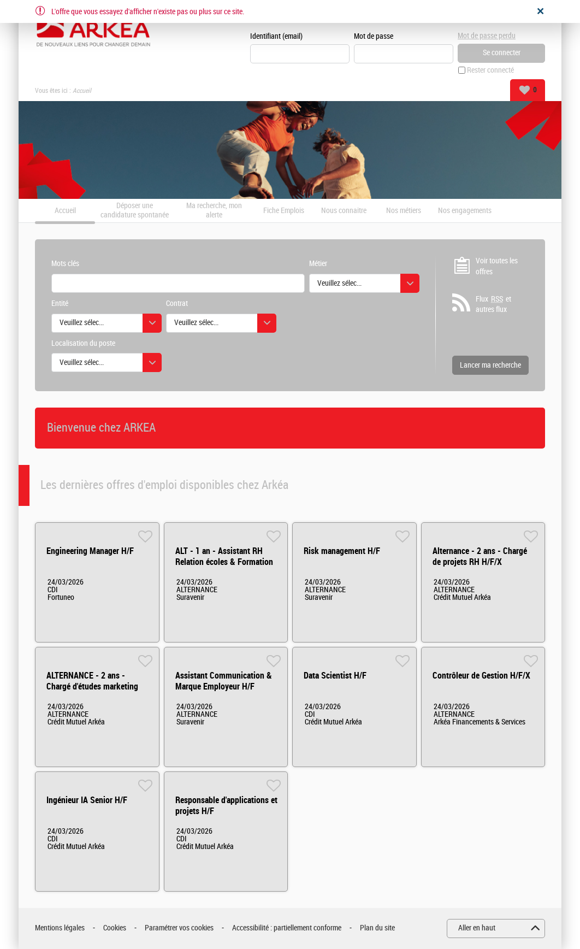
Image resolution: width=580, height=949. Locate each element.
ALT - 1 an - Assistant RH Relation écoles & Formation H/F (224, 562)
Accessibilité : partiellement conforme (286, 928)
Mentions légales (60, 928)
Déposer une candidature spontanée (134, 211)
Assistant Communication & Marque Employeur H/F (223, 681)
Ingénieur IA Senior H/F (86, 800)
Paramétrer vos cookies (179, 928)
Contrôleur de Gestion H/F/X (481, 675)
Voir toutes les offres (497, 266)
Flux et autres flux (493, 304)
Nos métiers (403, 211)
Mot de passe (373, 36)
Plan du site (377, 928)
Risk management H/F (342, 551)
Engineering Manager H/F (90, 551)
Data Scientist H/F (335, 675)
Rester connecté (490, 70)
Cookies (114, 928)
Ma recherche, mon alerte (214, 211)
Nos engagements (465, 211)
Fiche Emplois (283, 211)
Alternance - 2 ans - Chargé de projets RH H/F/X (480, 556)
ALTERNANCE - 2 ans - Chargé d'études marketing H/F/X (92, 686)
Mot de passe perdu (487, 35)
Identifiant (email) (276, 36)
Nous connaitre (343, 211)
